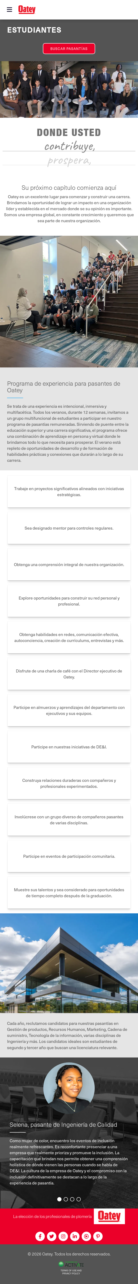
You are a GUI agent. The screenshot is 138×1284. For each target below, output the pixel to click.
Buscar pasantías (69, 48)
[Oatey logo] (27, 9)
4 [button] (79, 1200)
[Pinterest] (98, 1236)
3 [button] (72, 1200)
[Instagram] (63, 1236)
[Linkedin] (75, 1236)
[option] (69, 1127)
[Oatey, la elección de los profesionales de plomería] (109, 1216)
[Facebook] (40, 1236)
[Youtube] (86, 1236)
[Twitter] (51, 1236)
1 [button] (60, 1200)
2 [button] (66, 1200)
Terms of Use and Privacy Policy (71, 1272)
